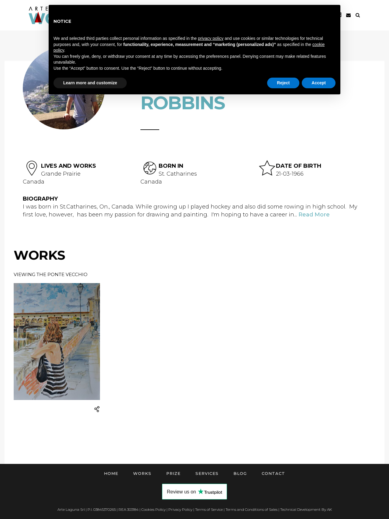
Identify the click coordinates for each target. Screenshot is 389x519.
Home (111, 473)
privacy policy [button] (210, 38)
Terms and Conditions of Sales (251, 509)
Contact (273, 473)
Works (142, 473)
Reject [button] (283, 82)
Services (207, 473)
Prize (173, 473)
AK (329, 509)
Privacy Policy (180, 509)
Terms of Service (209, 509)
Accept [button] (319, 82)
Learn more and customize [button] (90, 82)
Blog (240, 473)
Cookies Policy (153, 509)
